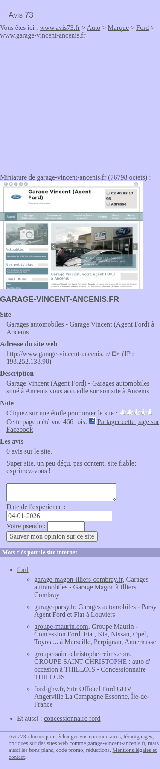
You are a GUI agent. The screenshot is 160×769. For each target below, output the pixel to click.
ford (23, 569)
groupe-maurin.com (61, 626)
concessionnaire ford (72, 718)
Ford (142, 27)
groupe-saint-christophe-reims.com (82, 653)
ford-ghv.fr (49, 688)
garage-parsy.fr (54, 606)
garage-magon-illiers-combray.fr (78, 579)
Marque (118, 27)
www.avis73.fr (60, 27)
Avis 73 (21, 15)
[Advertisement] (71, 103)
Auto (93, 27)
